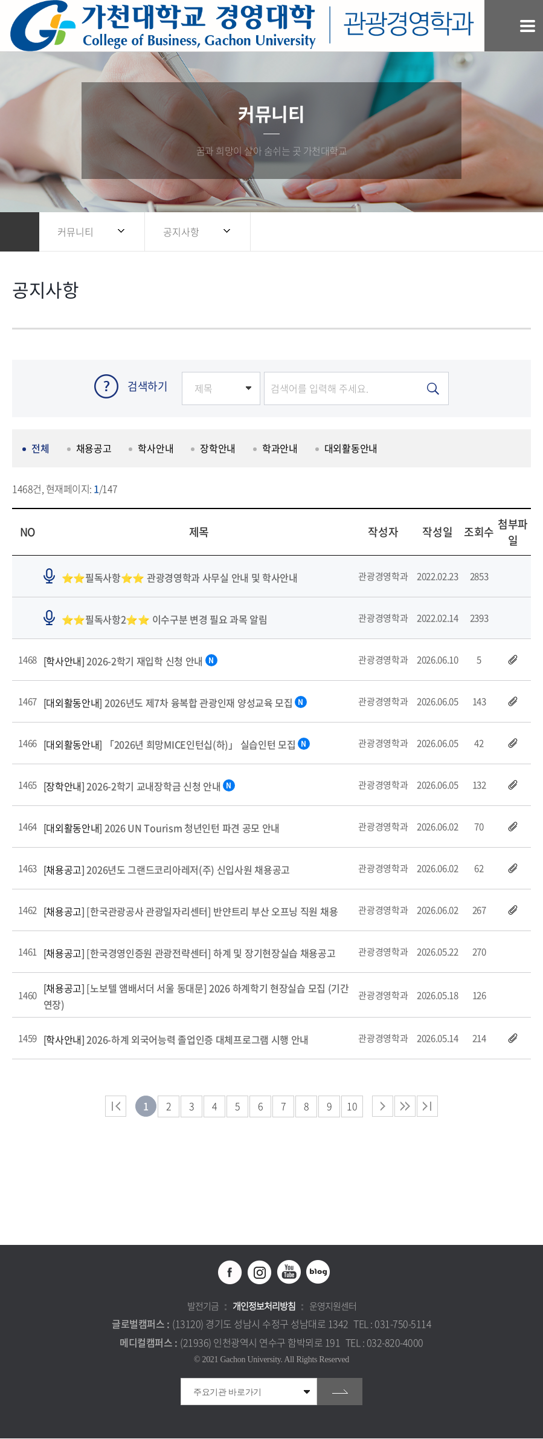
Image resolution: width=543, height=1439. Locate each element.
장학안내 (217, 449)
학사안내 (155, 449)
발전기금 (203, 1307)
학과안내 (279, 449)
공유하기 (467, 232)
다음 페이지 (382, 1106)
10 (352, 1106)
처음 (115, 1106)
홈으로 (19, 232)
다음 (405, 1106)
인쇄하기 (516, 232)
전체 (40, 449)
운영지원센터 (332, 1307)
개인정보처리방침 (264, 1307)
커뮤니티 (75, 231)
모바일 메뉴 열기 (527, 25)
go (339, 1392)
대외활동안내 (349, 449)
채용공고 (93, 449)
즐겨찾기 (492, 232)
